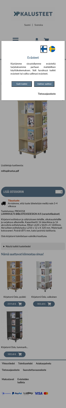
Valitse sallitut (44, 84)
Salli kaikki (21, 84)
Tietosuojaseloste (47, 93)
